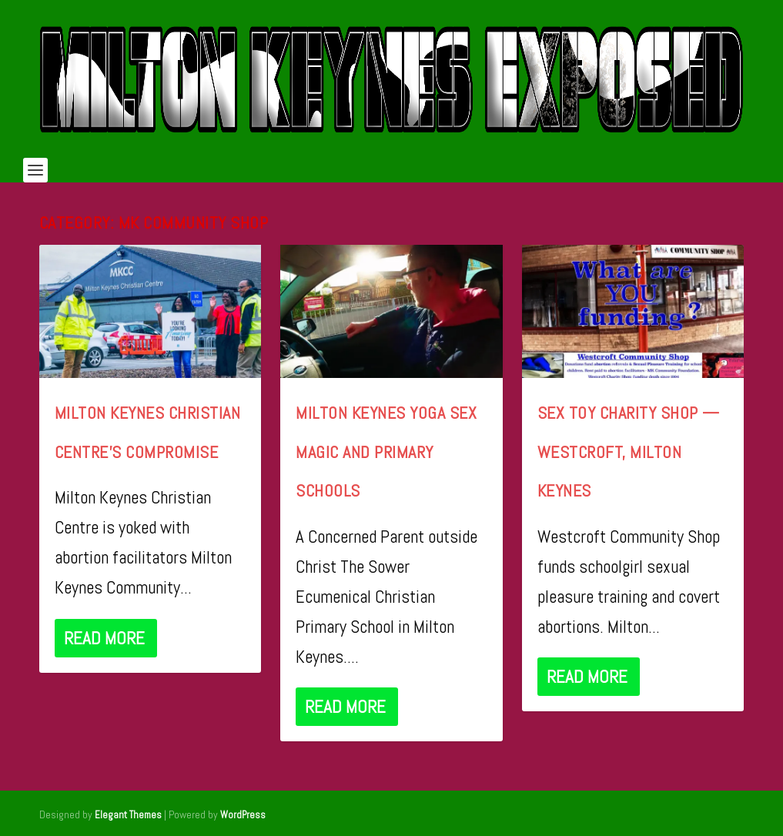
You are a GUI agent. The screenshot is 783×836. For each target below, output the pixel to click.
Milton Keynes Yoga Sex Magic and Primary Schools (386, 451)
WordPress (243, 814)
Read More (104, 638)
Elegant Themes (128, 814)
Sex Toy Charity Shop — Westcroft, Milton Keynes (628, 451)
